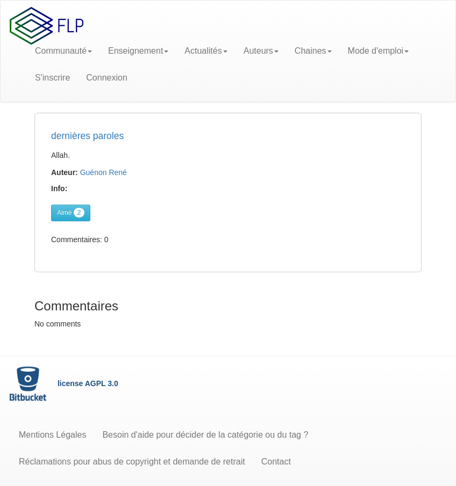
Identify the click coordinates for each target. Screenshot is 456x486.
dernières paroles (87, 135)
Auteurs (261, 50)
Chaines (313, 50)
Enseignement (138, 50)
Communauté (63, 50)
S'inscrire (52, 77)
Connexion (106, 77)
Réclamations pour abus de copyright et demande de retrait (132, 461)
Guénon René (103, 172)
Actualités (205, 50)
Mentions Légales (52, 434)
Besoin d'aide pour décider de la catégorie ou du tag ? (205, 434)
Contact (276, 461)
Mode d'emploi (378, 50)
